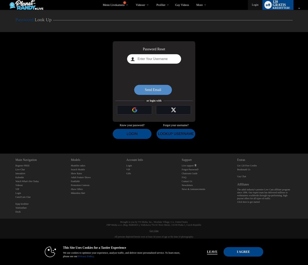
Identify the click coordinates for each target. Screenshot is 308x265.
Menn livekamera (114, 3)
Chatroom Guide (189, 173)
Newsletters (187, 185)
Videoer (140, 4)
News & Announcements (193, 189)
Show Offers (77, 189)
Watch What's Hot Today (27, 181)
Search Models (78, 169)
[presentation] (154, 74)
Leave (209, 251)
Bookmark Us (243, 169)
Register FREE (22, 165)
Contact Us (187, 181)
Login (255, 4)
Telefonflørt (21, 207)
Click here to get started (248, 202)
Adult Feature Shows (81, 177)
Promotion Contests (80, 185)
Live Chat (20, 169)
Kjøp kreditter (22, 204)
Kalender (19, 177)
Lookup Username (176, 134)
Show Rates (76, 173)
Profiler (160, 4)
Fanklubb (75, 181)
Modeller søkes (78, 165)
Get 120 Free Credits (247, 165)
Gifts (128, 173)
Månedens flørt (78, 193)
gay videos (182, 4)
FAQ (184, 177)
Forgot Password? (190, 169)
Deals (18, 211)
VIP (17, 189)
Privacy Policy (82, 256)
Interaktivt (20, 173)
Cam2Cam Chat (22, 197)
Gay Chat (241, 176)
